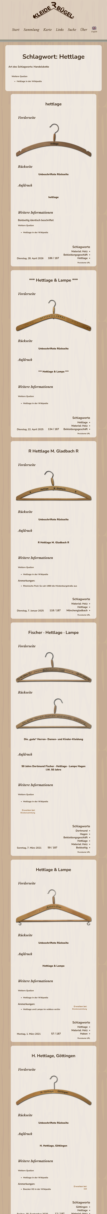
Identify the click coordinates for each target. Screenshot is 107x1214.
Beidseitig (82, 847)
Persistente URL (83, 263)
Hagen (84, 834)
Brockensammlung (27, 813)
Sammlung (31, 30)
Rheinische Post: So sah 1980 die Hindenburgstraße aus (50, 586)
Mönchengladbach (77, 610)
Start (15, 30)
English (94, 32)
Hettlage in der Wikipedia (29, 81)
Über (83, 30)
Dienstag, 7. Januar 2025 (30, 610)
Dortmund (82, 830)
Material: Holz (79, 251)
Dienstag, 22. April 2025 (30, 429)
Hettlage (82, 258)
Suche (72, 30)
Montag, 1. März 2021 (29, 1033)
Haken (84, 1033)
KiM (85, 1189)
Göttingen (82, 1207)
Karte (47, 30)
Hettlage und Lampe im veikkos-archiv (41, 1009)
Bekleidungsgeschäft (75, 255)
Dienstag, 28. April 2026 (30, 258)
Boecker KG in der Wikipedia (37, 1189)
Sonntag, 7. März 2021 (29, 847)
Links (60, 30)
